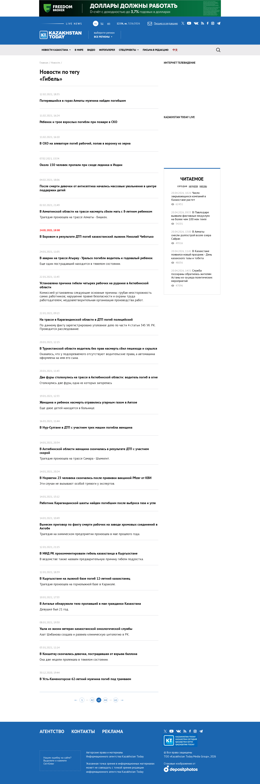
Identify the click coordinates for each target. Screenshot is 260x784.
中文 (175, 50)
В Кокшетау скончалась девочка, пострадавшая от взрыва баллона (99, 653)
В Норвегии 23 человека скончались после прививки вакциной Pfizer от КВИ (99, 477)
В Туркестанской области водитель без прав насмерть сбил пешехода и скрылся (99, 349)
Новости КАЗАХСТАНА (55, 50)
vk (196, 23)
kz (102, 23)
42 (92, 700)
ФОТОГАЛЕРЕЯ (107, 50)
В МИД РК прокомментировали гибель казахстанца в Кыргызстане (99, 552)
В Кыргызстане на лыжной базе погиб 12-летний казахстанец (99, 577)
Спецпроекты (127, 50)
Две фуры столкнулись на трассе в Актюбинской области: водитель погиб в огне (99, 376)
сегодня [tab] (182, 186)
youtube (189, 23)
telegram (218, 23)
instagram (212, 23)
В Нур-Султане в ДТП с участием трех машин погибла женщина (99, 424)
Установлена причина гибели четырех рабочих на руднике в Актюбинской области (99, 288)
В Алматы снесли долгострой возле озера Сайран (192, 237)
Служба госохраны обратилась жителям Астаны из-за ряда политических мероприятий (192, 278)
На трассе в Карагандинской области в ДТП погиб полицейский (99, 320)
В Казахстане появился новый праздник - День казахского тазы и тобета (192, 256)
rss (202, 23)
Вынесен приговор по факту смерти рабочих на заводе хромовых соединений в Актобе (99, 525)
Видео (91, 50)
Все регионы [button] (102, 36)
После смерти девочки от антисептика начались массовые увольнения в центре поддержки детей (99, 185)
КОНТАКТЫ (83, 731)
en (108, 23)
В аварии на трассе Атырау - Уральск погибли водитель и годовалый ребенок (99, 257)
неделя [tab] (193, 186)
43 (98, 700)
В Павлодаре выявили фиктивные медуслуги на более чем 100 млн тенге (192, 218)
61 (115, 700)
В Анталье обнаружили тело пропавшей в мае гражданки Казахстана (99, 603)
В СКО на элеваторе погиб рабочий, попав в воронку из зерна (99, 140)
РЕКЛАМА (112, 731)
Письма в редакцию (156, 50)
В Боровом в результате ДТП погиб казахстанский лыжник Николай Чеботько (99, 233)
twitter (182, 23)
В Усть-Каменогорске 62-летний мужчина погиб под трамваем (99, 676)
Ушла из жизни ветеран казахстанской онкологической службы (99, 628)
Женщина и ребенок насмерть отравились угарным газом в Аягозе (99, 401)
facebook (208, 23)
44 (105, 700)
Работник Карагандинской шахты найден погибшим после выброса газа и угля (99, 500)
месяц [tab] (203, 186)
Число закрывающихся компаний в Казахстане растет (192, 198)
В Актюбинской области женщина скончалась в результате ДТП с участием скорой (99, 450)
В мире (79, 50)
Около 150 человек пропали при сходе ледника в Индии (99, 162)
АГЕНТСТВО (52, 731)
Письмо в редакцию (163, 23)
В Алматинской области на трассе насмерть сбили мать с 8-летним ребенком (99, 210)
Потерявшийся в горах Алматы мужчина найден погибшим (99, 98)
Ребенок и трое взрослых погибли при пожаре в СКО (99, 119)
